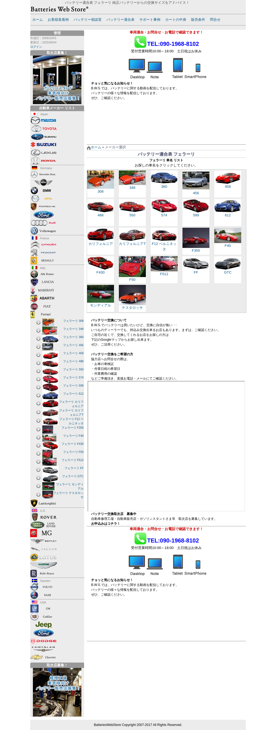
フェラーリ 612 (73, 393)
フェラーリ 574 (73, 377)
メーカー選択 (115, 147)
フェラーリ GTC (73, 476)
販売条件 (198, 20)
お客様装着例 (58, 20)
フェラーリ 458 (73, 353)
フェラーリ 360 (73, 337)
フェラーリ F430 (72, 443)
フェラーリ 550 (73, 369)
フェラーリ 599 (73, 385)
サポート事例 (149, 20)
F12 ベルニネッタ (164, 243)
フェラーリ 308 (73, 320)
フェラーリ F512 (72, 460)
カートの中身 (175, 20)
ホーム (37, 20)
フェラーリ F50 (73, 451)
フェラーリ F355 (72, 427)
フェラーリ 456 (73, 345)
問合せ (215, 20)
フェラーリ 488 (73, 361)
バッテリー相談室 (88, 20)
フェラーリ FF (74, 468)
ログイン (36, 46)
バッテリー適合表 (120, 20)
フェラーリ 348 (73, 328)
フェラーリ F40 (73, 435)
